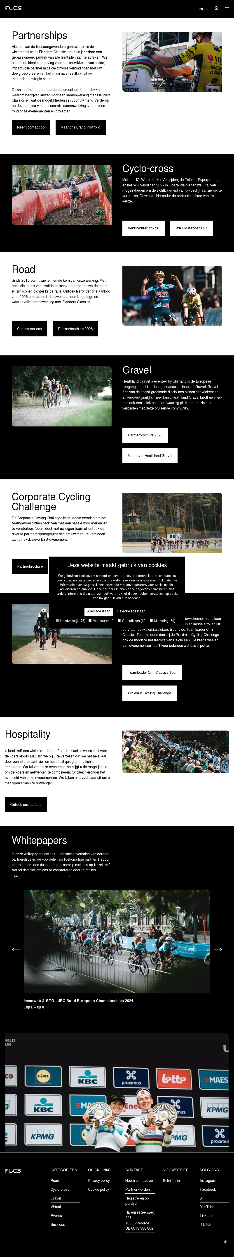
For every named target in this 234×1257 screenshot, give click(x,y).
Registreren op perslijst (137, 1201)
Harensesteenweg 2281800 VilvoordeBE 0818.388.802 (139, 1221)
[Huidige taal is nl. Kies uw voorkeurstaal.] (203, 9)
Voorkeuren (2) (102, 621)
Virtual (56, 1207)
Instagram (208, 1181)
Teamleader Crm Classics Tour (152, 673)
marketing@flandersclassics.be (44, 876)
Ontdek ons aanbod (26, 805)
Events (56, 1216)
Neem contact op (31, 127)
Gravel (56, 1198)
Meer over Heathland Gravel (150, 456)
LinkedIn (206, 1216)
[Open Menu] (227, 9)
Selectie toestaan (131, 611)
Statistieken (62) (132, 621)
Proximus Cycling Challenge (149, 693)
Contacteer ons (29, 329)
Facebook (208, 1190)
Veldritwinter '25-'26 (143, 228)
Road (55, 1181)
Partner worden (137, 1190)
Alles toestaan (98, 611)
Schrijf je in (171, 1181)
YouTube (207, 1207)
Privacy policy (99, 1181)
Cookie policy (98, 1190)
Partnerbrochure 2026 (75, 329)
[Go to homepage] (13, 9)
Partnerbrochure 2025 (145, 435)
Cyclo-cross (60, 1190)
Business (58, 1225)
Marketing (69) (162, 621)
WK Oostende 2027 (191, 228)
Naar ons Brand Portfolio (80, 127)
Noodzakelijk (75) (70, 621)
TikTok (205, 1225)
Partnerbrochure (30, 567)
